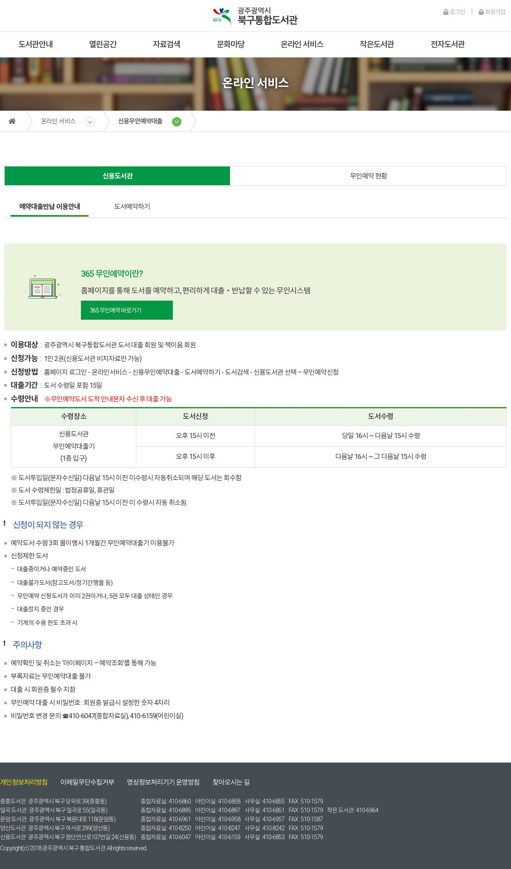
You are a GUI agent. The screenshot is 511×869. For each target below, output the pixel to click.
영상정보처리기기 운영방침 (163, 782)
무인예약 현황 (368, 176)
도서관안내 (35, 44)
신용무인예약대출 (140, 121)
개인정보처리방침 (24, 782)
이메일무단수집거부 (87, 782)
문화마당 (230, 44)
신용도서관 (117, 176)
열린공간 (102, 44)
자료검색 (166, 44)
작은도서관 (377, 44)
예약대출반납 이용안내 (49, 207)
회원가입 (492, 12)
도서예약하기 (132, 207)
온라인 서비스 (302, 44)
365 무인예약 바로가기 (115, 310)
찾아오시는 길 (231, 782)
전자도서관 (448, 44)
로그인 (454, 12)
